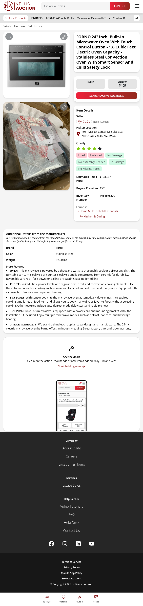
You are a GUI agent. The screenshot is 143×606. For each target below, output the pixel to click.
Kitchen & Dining (92, 216)
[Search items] (77, 6)
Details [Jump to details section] (7, 26)
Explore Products (16, 18)
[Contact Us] (71, 530)
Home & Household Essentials (97, 211)
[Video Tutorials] (71, 506)
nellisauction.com (82, 584)
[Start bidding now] (71, 366)
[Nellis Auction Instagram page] (65, 543)
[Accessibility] (71, 448)
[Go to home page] (19, 6)
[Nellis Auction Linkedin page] (78, 543)
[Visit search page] (95, 598)
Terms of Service (71, 561)
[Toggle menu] (137, 6)
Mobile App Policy (71, 573)
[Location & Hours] (71, 464)
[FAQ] (71, 514)
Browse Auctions (72, 578)
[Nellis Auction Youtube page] (91, 543)
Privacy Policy (72, 567)
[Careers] (71, 456)
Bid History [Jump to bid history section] (35, 26)
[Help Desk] (71, 522)
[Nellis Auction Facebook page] (51, 543)
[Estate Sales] (72, 485)
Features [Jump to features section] (19, 26)
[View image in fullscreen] (64, 36)
